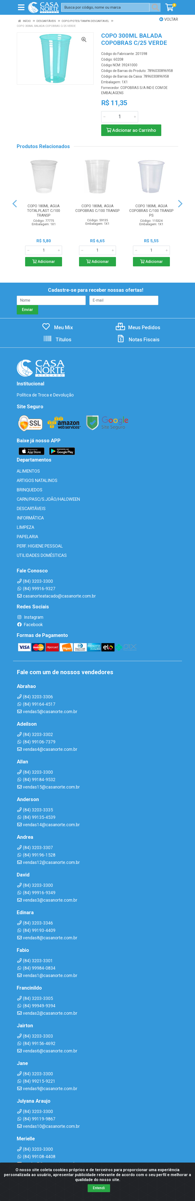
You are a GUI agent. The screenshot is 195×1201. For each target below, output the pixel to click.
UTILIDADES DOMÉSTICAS (42, 555)
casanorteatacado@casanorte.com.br (56, 596)
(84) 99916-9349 (36, 892)
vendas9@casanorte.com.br (47, 1088)
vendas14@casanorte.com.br (48, 824)
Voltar (168, 19)
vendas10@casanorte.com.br (48, 1126)
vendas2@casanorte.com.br (47, 1013)
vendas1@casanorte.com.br (47, 975)
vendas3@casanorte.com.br (47, 900)
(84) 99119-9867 (36, 1118)
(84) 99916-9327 (36, 588)
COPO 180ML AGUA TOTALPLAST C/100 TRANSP (43, 211)
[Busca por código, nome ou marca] (105, 7)
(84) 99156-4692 (36, 1043)
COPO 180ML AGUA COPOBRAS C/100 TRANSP (97, 208)
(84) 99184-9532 (36, 779)
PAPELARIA (27, 536)
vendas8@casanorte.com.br (47, 937)
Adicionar (43, 261)
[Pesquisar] (156, 7)
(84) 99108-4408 (36, 1156)
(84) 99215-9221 (36, 1081)
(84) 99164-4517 (36, 704)
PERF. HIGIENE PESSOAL (40, 546)
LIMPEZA (25, 527)
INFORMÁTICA (30, 517)
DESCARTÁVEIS (31, 508)
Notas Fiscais (138, 340)
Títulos (57, 340)
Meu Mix (57, 327)
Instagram (30, 617)
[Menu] (21, 7)
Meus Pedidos (138, 327)
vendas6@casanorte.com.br (47, 1050)
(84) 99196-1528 (36, 855)
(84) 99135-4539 (36, 817)
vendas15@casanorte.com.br (48, 787)
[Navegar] (14, 203)
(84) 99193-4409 (36, 930)
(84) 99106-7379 (36, 741)
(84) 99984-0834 (36, 968)
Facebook (30, 624)
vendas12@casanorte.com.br (48, 862)
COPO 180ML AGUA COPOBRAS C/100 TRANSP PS (151, 211)
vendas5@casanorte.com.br (47, 711)
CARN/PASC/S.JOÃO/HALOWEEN (48, 499)
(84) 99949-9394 (36, 1005)
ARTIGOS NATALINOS (37, 480)
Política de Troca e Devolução (45, 395)
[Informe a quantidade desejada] (119, 116)
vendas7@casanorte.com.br (47, 1164)
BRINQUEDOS (29, 489)
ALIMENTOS (28, 471)
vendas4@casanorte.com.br (47, 749)
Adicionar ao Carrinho (131, 130)
